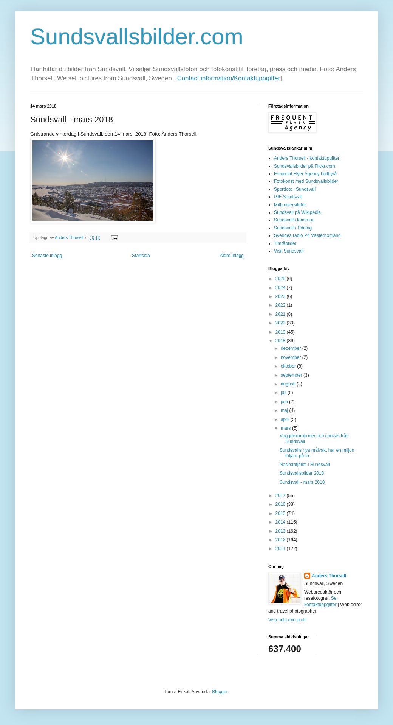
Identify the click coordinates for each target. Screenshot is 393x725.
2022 (281, 305)
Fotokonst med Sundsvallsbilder (306, 181)
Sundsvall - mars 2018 (302, 482)
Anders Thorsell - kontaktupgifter (306, 158)
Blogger (219, 691)
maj (285, 410)
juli (284, 392)
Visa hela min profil (287, 619)
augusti (289, 384)
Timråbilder (285, 243)
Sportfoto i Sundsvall (295, 189)
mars (286, 428)
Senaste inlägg (47, 255)
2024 (281, 287)
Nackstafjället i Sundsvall (305, 464)
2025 (281, 278)
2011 (281, 548)
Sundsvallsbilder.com (136, 36)
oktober (289, 366)
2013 (281, 531)
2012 (281, 540)
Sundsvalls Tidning (293, 228)
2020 (281, 323)
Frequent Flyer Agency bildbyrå (305, 173)
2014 (281, 522)
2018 (281, 340)
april (286, 419)
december (291, 348)
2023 (281, 296)
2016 (281, 504)
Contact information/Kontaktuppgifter (228, 78)
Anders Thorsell (69, 237)
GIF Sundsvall (288, 197)
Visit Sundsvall (288, 251)
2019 (281, 332)
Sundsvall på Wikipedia (297, 212)
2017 (281, 495)
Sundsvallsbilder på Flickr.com (304, 166)
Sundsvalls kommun (294, 220)
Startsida (141, 255)
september (292, 375)
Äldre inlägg (232, 255)
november (291, 357)
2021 (281, 314)
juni (285, 401)
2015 (281, 513)
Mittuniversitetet (290, 204)
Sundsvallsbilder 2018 (302, 473)
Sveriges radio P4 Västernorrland (307, 235)
